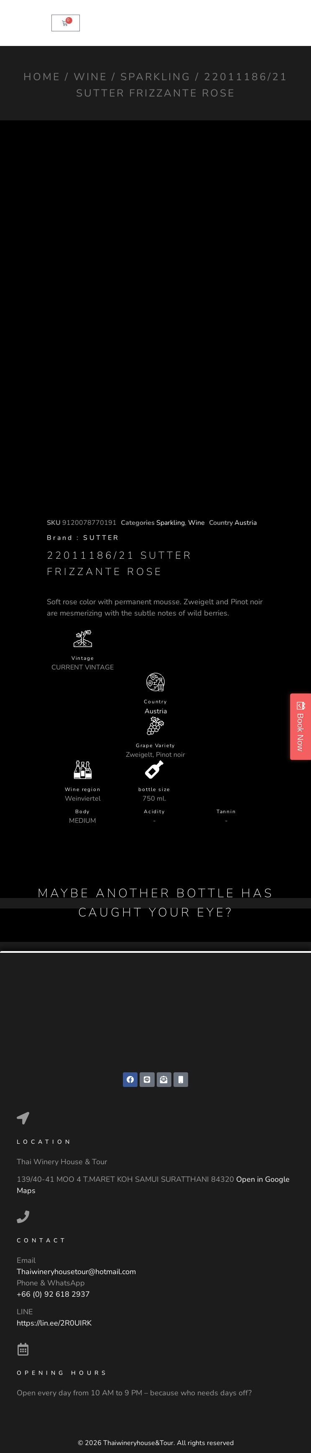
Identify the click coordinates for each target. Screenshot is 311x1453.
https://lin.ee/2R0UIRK (54, 1323)
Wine (90, 77)
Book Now (300, 732)
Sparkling (155, 77)
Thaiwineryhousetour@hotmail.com (76, 1272)
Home (42, 77)
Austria (246, 522)
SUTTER (101, 537)
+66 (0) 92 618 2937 (53, 1294)
